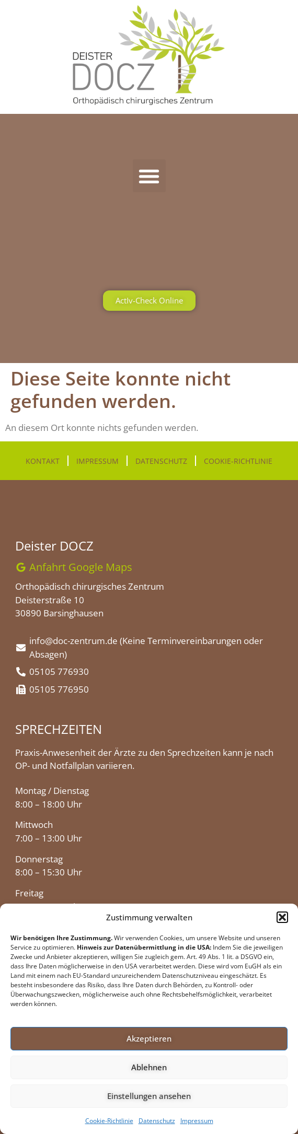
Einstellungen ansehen (149, 1096)
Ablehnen (149, 1067)
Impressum (196, 1120)
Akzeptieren (149, 1038)
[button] (282, 917)
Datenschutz (157, 1120)
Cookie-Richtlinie (109, 1120)
